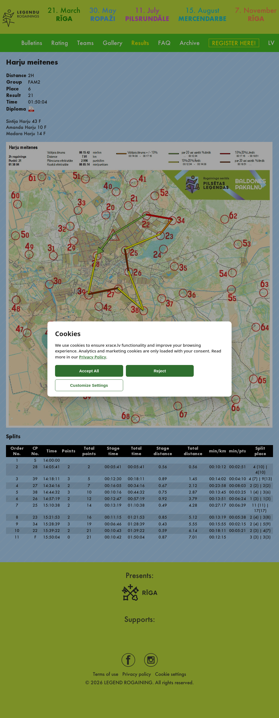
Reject (123, 378)
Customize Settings (173, 378)
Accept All (77, 378)
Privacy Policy (92, 364)
